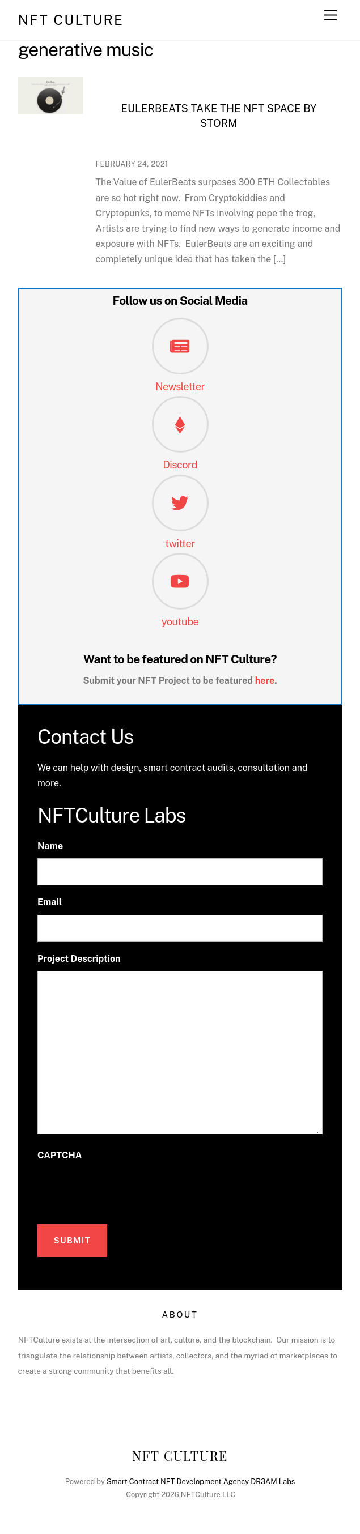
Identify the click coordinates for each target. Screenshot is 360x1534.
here (265, 680)
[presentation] (123, 1189)
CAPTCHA (59, 1155)
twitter (180, 543)
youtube (180, 622)
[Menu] (330, 16)
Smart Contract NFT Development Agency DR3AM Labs (201, 1481)
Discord (180, 465)
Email (49, 902)
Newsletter (180, 387)
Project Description (79, 958)
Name (50, 846)
